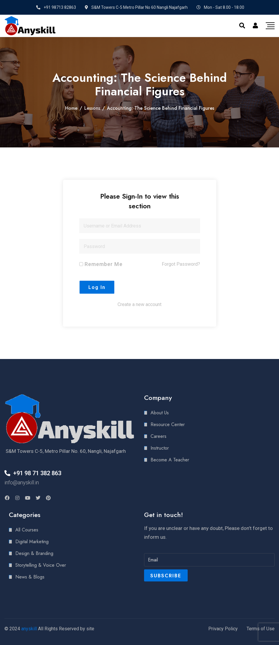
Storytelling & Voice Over (40, 565)
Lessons (92, 108)
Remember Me (101, 264)
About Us (160, 412)
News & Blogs (29, 576)
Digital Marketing (32, 541)
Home (71, 108)
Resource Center (168, 424)
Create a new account (139, 304)
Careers (158, 436)
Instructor (160, 448)
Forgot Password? (181, 264)
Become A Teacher (170, 459)
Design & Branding (34, 553)
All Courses (26, 529)
